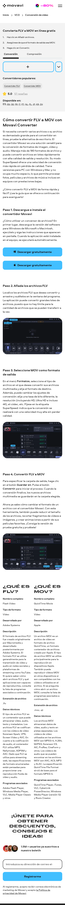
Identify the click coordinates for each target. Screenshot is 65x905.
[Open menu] (60, 6)
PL (30, 104)
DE (12, 104)
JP (34, 104)
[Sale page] (44, 5)
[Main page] (13, 5)
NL (26, 104)
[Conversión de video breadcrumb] (36, 15)
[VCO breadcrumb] (17, 15)
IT (19, 104)
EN (8, 104)
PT (23, 104)
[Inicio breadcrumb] (6, 15)
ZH (41, 104)
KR (37, 104)
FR (16, 104)
